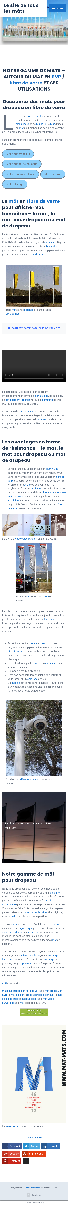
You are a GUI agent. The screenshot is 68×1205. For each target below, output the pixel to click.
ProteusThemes (33, 1188)
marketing (47, 399)
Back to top (34, 1195)
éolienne (55, 892)
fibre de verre (25, 83)
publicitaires (41, 912)
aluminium (50, 242)
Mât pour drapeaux (18, 154)
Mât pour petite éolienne (21, 164)
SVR (56, 76)
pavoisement (33, 116)
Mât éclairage (14, 184)
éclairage (32, 678)
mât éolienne (18, 994)
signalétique (22, 123)
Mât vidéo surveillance (20, 174)
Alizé (27, 484)
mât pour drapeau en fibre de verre (21, 990)
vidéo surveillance (25, 538)
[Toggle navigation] (57, 8)
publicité (41, 123)
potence (29, 309)
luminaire (7, 959)
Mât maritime (52, 174)
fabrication (52, 246)
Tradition (26, 399)
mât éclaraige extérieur (40, 994)
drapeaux (28, 912)
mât (20, 116)
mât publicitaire (30, 998)
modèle (33, 643)
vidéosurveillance (28, 779)
